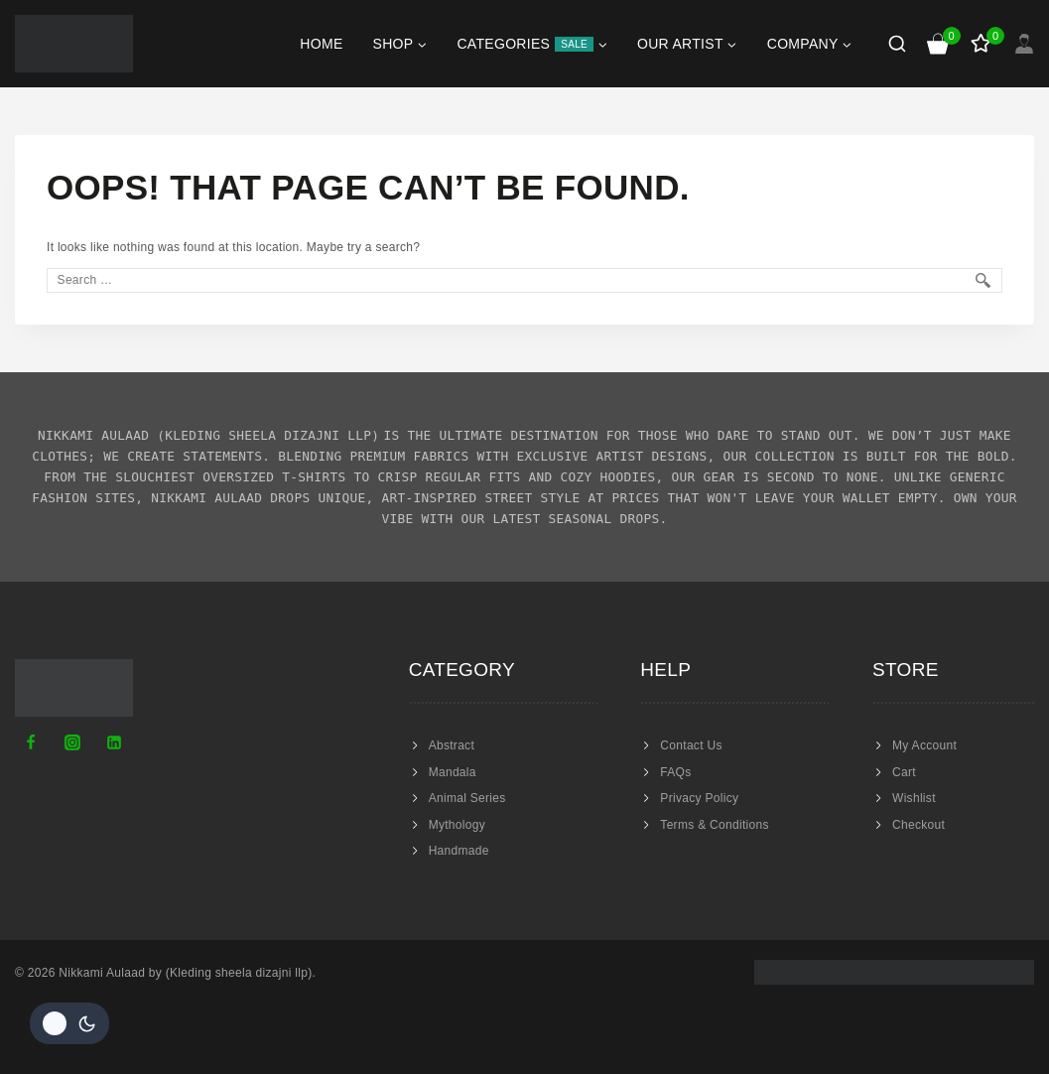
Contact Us (690, 745)
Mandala (452, 772)
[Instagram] (72, 742)
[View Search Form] (897, 44)
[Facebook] (31, 742)
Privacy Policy (699, 798)
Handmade (459, 851)
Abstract (451, 745)
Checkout (918, 825)
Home (321, 44)
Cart (904, 772)
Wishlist (914, 798)
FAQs (675, 772)
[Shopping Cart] (939, 44)
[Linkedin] (114, 742)
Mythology (457, 825)
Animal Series (467, 798)
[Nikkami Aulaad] (74, 43)
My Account (924, 745)
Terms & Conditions (714, 825)
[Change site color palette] (69, 1023)
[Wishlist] (982, 44)
